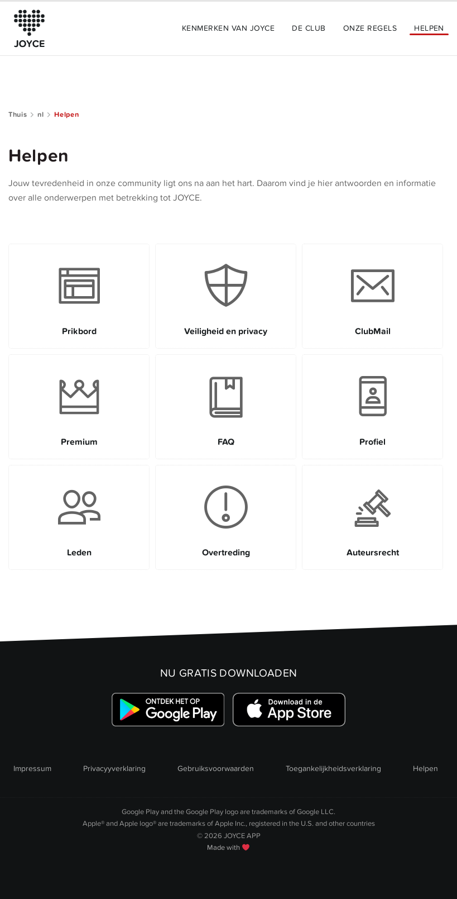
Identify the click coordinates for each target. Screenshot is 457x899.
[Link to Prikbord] (79, 296)
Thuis (17, 114)
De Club (308, 28)
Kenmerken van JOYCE (228, 28)
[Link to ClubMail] (372, 296)
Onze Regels (370, 28)
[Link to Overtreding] (226, 517)
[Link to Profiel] (372, 407)
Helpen (429, 28)
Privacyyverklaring (114, 768)
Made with (228, 847)
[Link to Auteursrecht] (372, 517)
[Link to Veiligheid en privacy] (226, 296)
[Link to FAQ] (226, 407)
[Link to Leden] (79, 517)
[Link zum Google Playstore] (167, 710)
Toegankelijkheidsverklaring (333, 768)
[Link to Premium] (79, 407)
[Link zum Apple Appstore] (289, 710)
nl (40, 114)
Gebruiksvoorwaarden (215, 768)
